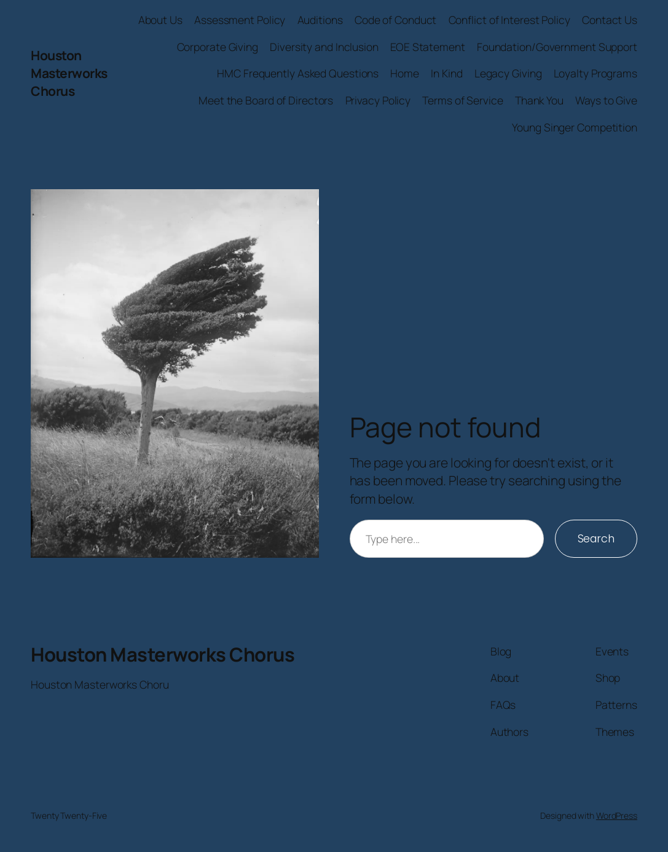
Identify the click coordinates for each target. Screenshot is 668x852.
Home (404, 73)
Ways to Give (606, 100)
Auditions (320, 19)
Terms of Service (462, 100)
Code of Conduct (396, 19)
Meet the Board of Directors (265, 100)
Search (596, 538)
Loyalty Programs (595, 73)
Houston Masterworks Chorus (69, 73)
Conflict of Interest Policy (509, 19)
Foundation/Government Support (557, 46)
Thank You (539, 100)
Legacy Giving (508, 73)
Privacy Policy (378, 100)
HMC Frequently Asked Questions (298, 73)
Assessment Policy (239, 19)
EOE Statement (427, 46)
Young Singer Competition (574, 127)
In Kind (446, 73)
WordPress (616, 815)
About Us (160, 19)
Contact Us (609, 19)
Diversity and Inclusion (324, 46)
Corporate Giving (217, 46)
